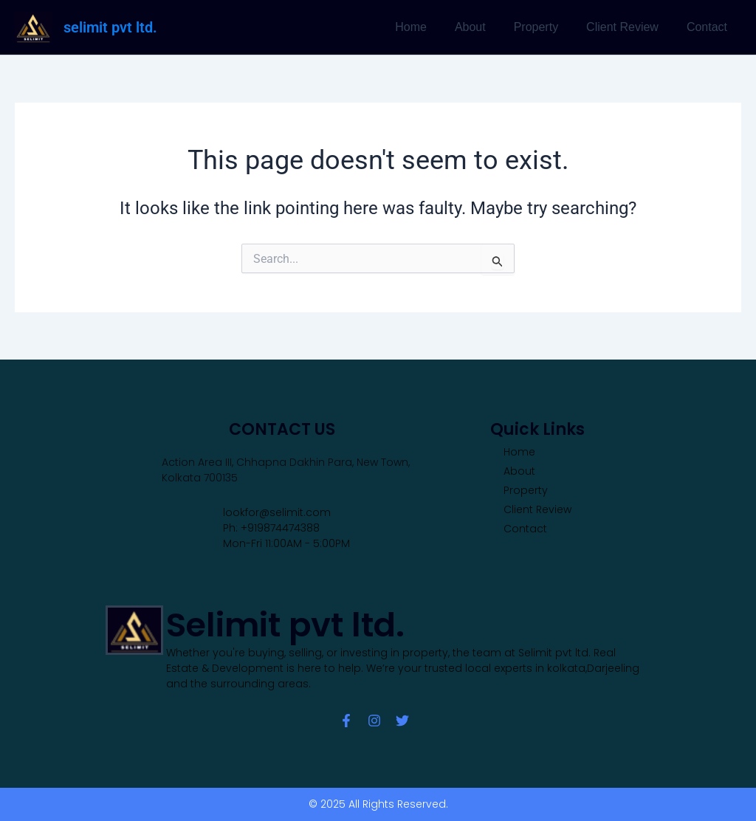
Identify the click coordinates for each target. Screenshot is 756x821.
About (485, 27)
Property (547, 27)
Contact (709, 27)
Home (431, 27)
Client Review (629, 27)
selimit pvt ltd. (110, 27)
